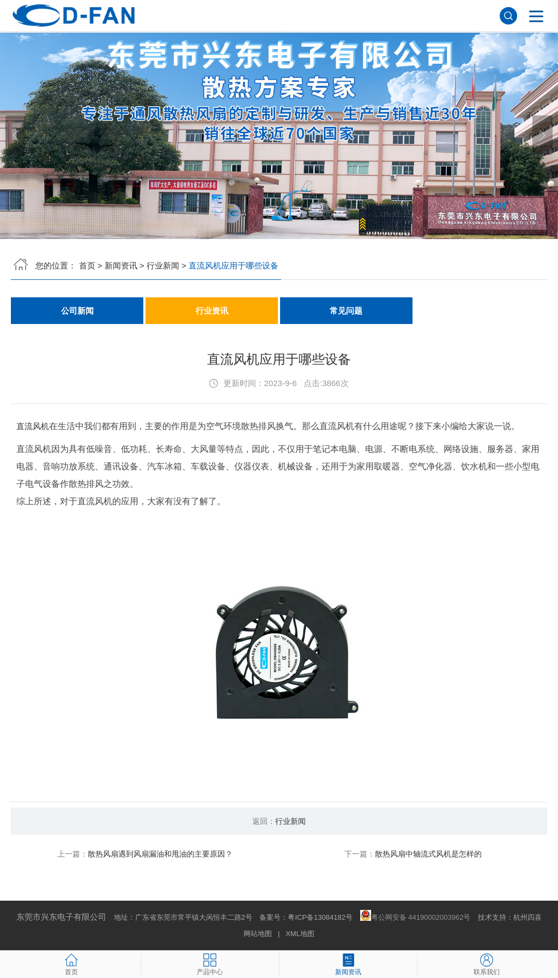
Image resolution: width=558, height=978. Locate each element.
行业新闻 (163, 265)
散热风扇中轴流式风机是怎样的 (428, 854)
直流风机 (33, 426)
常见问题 (346, 311)
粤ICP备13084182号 (320, 918)
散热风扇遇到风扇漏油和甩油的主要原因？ (160, 854)
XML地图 (300, 934)
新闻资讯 (121, 265)
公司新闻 (77, 311)
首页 (87, 265)
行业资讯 (212, 311)
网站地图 (258, 934)
